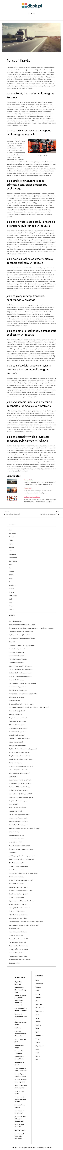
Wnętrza (11, 606)
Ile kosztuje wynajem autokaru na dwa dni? (21, 849)
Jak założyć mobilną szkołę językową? (19, 752)
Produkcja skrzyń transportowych (18, 790)
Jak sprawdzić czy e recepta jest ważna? (20, 783)
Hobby (11, 540)
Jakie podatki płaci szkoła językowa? (19, 773)
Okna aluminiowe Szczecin (16, 897)
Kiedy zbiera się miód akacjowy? (18, 801)
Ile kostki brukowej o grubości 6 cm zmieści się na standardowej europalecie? (31, 628)
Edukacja (11, 537)
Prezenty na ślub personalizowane (18, 946)
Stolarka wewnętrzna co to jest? (18, 904)
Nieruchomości (13, 558)
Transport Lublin (28, 480)
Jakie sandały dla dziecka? (16, 884)
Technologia (12, 585)
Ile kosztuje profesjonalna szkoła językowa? (21, 880)
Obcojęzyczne (13, 561)
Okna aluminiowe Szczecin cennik (18, 866)
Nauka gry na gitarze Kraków (32, 497)
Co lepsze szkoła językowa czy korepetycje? (21, 704)
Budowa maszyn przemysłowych (17, 808)
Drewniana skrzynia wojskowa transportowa (21, 797)
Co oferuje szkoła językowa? (17, 687)
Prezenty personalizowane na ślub (18, 939)
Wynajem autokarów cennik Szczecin (19, 846)
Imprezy (11, 544)
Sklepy (11, 578)
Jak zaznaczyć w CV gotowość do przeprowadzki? (23, 694)
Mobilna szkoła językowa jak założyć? (19, 815)
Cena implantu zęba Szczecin (17, 649)
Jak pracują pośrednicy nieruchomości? (20, 960)
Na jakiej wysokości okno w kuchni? (19, 908)
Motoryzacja (12, 554)
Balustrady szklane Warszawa (17, 725)
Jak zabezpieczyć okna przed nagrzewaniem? (22, 856)
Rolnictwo (11, 575)
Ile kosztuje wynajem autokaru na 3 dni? (20, 890)
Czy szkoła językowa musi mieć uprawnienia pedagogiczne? (26, 922)
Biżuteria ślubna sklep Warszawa (18, 825)
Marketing (11, 547)
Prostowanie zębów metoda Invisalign (19, 787)
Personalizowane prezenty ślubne (18, 956)
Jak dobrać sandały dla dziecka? (18, 728)
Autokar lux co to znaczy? (16, 877)
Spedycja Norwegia (14, 701)
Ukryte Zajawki (13, 596)
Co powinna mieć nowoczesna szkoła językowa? (22, 683)
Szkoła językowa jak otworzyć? (17, 745)
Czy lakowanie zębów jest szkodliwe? (19, 739)
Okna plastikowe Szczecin (16, 863)
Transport (11, 589)
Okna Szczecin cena (14, 963)
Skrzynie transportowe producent (18, 770)
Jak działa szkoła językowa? (17, 735)
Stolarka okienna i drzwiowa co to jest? (20, 780)
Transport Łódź (28, 488)
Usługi (10, 602)
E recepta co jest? (14, 832)
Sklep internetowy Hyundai (16, 663)
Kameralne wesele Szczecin (16, 835)
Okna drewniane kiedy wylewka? (18, 894)
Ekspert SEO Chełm (14, 804)
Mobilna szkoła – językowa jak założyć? (20, 794)
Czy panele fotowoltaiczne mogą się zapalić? (22, 645)
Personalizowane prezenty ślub (17, 942)
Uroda (10, 599)
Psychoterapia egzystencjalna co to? (19, 635)
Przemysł (11, 571)
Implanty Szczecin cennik (16, 742)
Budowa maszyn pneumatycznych (18, 818)
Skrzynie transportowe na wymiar (18, 718)
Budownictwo (12, 533)
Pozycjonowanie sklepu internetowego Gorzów (22, 625)
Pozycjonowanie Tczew (15, 763)
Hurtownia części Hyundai (16, 680)
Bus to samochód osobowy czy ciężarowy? (21, 859)
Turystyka (11, 592)
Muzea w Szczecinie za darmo (17, 932)
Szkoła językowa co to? (15, 714)
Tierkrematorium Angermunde (17, 656)
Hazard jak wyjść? (14, 928)
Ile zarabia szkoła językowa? (17, 711)
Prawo (10, 568)
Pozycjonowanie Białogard (16, 652)
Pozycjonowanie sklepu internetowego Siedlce (22, 638)
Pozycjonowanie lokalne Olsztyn (18, 659)
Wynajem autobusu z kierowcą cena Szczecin (22, 901)
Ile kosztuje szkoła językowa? (17, 732)
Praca (10, 564)
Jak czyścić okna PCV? (15, 842)
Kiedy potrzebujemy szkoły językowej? (19, 756)
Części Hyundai (13, 777)
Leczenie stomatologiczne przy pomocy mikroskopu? (23, 925)
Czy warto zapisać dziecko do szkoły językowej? (23, 749)
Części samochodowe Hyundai (17, 721)
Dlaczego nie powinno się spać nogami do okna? (23, 873)
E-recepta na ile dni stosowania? (18, 915)
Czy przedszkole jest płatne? (17, 911)
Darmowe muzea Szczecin (16, 953)
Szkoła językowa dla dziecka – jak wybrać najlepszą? (24, 828)
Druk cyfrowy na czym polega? (18, 690)
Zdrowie (11, 609)
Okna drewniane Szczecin (16, 935)
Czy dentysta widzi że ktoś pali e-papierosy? (21, 631)
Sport (10, 582)
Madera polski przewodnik (16, 839)
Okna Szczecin (13, 852)
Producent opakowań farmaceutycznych (20, 673)
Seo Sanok (12, 642)
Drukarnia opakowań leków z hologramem (21, 666)
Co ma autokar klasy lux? (16, 870)
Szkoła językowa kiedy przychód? (18, 821)
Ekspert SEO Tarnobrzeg (15, 621)
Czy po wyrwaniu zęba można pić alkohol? (21, 766)
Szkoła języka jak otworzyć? (17, 697)
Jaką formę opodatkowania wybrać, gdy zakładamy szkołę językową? (29, 707)
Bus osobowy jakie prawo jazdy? (18, 887)
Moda (10, 551)
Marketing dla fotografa (15, 811)
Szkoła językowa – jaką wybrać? (18, 918)
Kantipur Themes (35, 1147)
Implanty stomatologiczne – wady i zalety (20, 759)
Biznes (10, 530)
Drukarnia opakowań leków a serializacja (20, 669)
